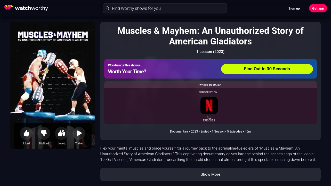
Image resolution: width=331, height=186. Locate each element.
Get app (318, 8)
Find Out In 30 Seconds (267, 68)
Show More (210, 174)
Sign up (294, 8)
